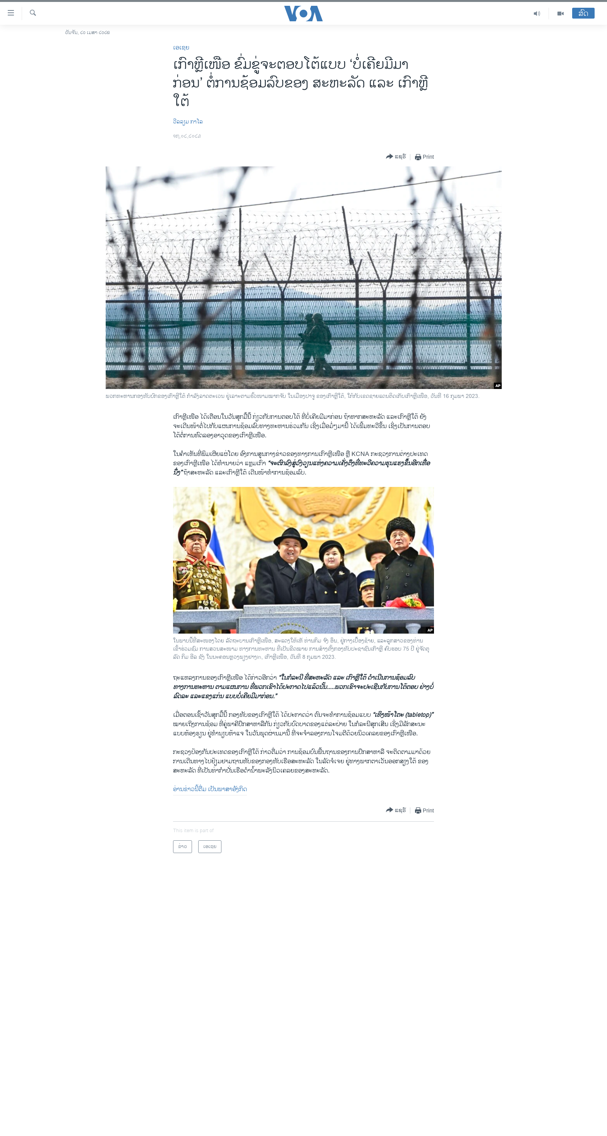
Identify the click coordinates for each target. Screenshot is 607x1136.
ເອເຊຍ (181, 48)
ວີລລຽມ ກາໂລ (188, 121)
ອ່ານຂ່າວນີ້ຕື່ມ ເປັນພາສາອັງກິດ (210, 789)
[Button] (396, 157)
